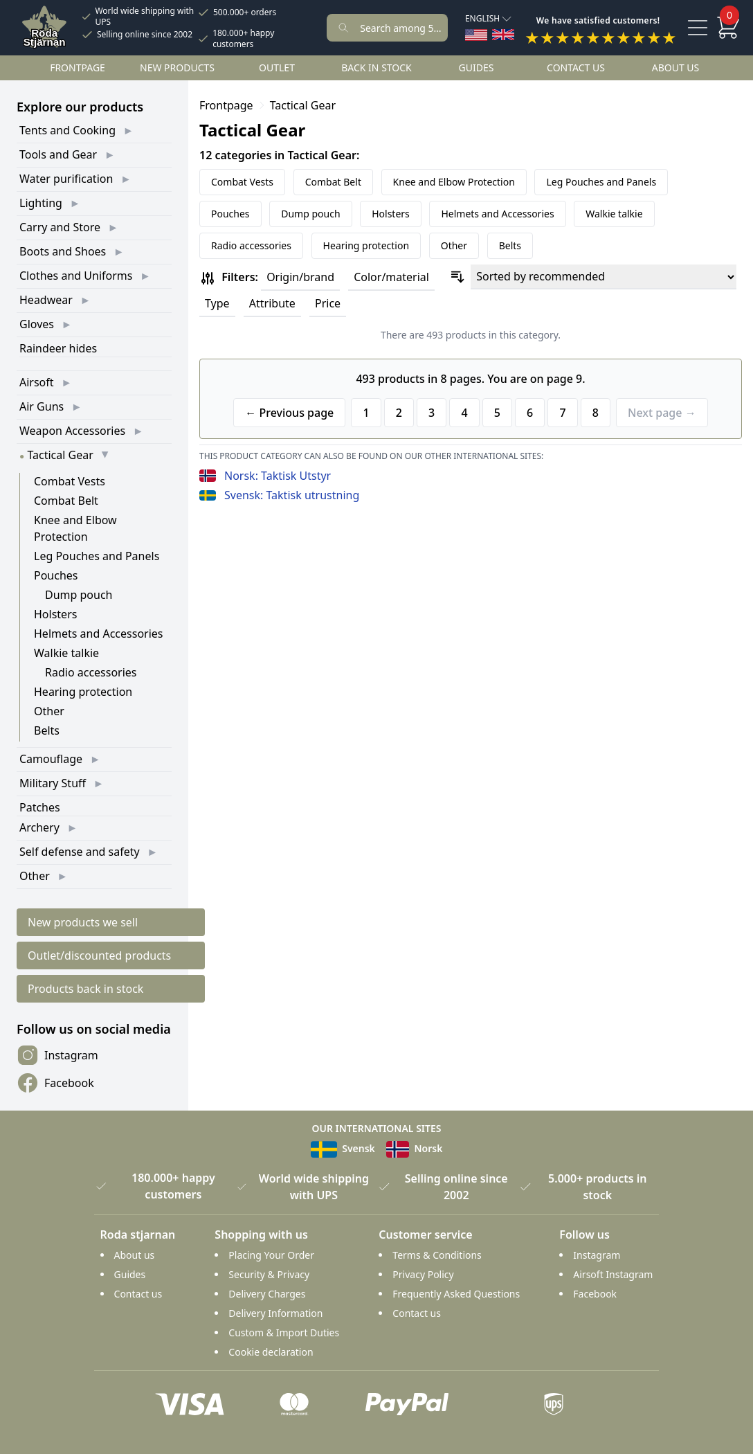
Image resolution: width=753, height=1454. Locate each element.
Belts (47, 730)
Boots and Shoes (62, 251)
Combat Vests (69, 481)
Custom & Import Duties (283, 1332)
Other (49, 711)
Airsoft (36, 382)
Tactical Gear (60, 455)
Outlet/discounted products (99, 955)
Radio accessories (91, 672)
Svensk (343, 1148)
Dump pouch (79, 594)
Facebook (55, 1083)
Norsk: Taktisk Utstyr (277, 475)
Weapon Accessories (72, 430)
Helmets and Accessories (98, 633)
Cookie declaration (270, 1351)
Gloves (36, 324)
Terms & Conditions (437, 1255)
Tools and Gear (58, 154)
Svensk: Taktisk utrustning (291, 495)
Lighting (40, 202)
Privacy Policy (422, 1274)
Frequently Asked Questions (456, 1293)
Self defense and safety (79, 851)
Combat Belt (66, 500)
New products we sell (83, 922)
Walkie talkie (66, 653)
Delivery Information (275, 1313)
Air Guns (41, 406)
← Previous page (289, 412)
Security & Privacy (268, 1274)
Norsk (414, 1148)
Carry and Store (59, 227)
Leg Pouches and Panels (96, 556)
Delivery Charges (266, 1293)
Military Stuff (52, 783)
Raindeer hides (58, 348)
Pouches (56, 575)
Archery (39, 827)
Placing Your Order (271, 1255)
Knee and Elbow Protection (454, 181)
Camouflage (50, 758)
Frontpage (77, 67)
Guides (476, 67)
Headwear (46, 299)
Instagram (57, 1055)
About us (676, 67)
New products (177, 67)
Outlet (277, 67)
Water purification (66, 178)
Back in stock (376, 67)
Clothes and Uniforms (75, 275)
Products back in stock (85, 988)
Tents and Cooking (67, 130)
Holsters (55, 614)
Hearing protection (83, 691)
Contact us (576, 67)
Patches (39, 807)
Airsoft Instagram (613, 1274)
